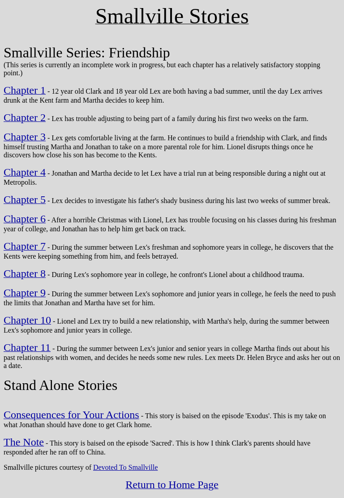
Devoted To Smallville (125, 467)
